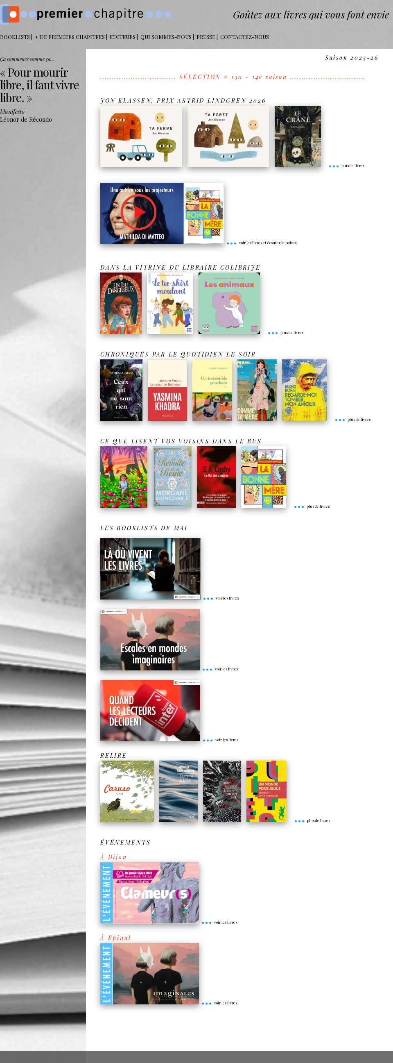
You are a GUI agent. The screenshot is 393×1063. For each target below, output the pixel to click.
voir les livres (221, 597)
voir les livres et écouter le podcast (262, 242)
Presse (205, 36)
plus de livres (346, 165)
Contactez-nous (244, 36)
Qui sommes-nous (166, 36)
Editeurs (123, 36)
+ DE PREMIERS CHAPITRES (70, 36)
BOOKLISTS (15, 36)
